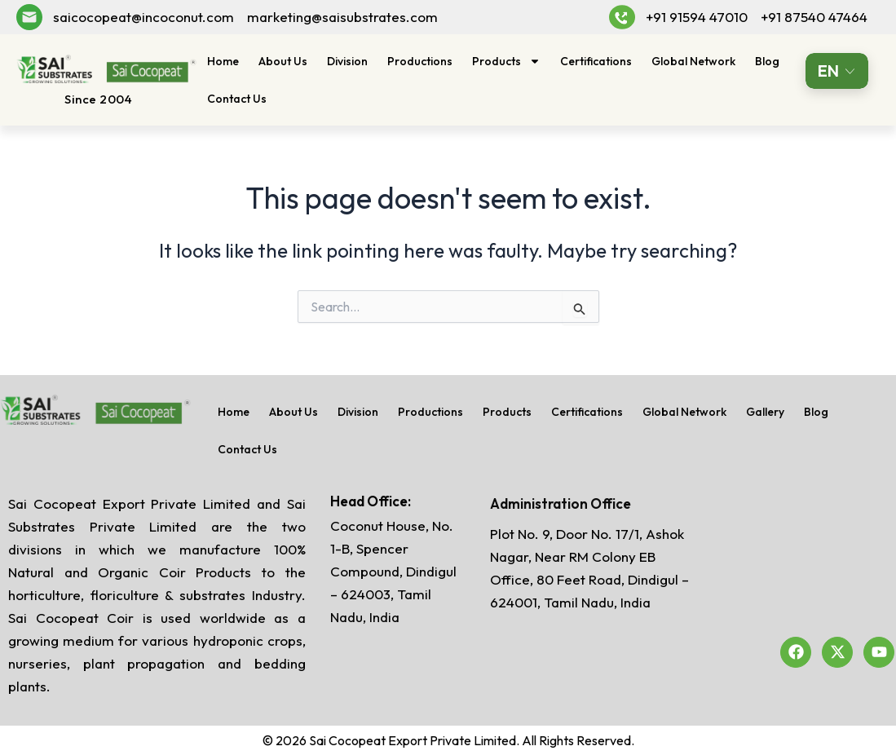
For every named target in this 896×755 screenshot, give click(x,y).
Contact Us (237, 98)
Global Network (693, 61)
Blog (767, 61)
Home (223, 61)
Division (347, 61)
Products (506, 61)
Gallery (765, 411)
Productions (419, 61)
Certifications (596, 61)
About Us (282, 61)
